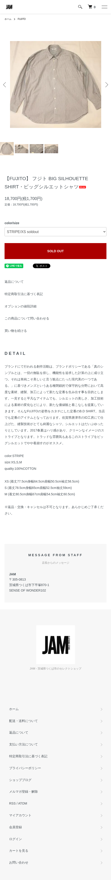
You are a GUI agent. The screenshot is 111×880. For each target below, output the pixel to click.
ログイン (15, 839)
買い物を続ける (16, 330)
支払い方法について (23, 744)
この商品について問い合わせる (27, 318)
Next (106, 84)
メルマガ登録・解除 (23, 791)
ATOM (22, 803)
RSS (12, 803)
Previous (5, 84)
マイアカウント (20, 815)
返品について (14, 281)
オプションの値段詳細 (20, 306)
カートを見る (18, 850)
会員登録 (15, 827)
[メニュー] (104, 7)
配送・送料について (23, 721)
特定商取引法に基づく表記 (24, 294)
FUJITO (22, 19)
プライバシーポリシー (25, 768)
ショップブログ (20, 780)
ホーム (8, 19)
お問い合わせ (18, 862)
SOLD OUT (55, 251)
